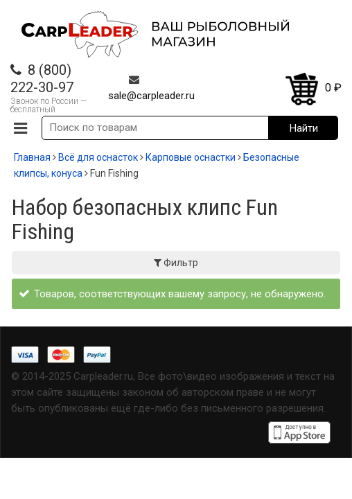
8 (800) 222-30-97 (41, 79)
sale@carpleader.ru (151, 95)
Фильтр (176, 262)
